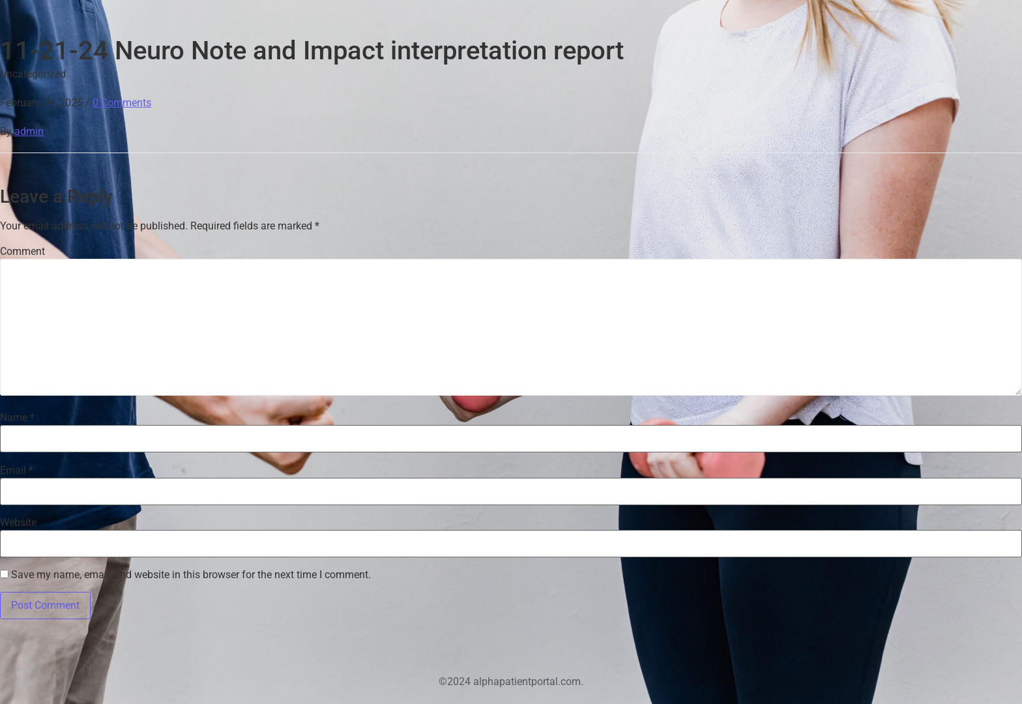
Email (16, 470)
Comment (22, 251)
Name (17, 418)
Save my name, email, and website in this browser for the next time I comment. (191, 575)
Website (18, 523)
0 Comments (122, 102)
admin (29, 131)
